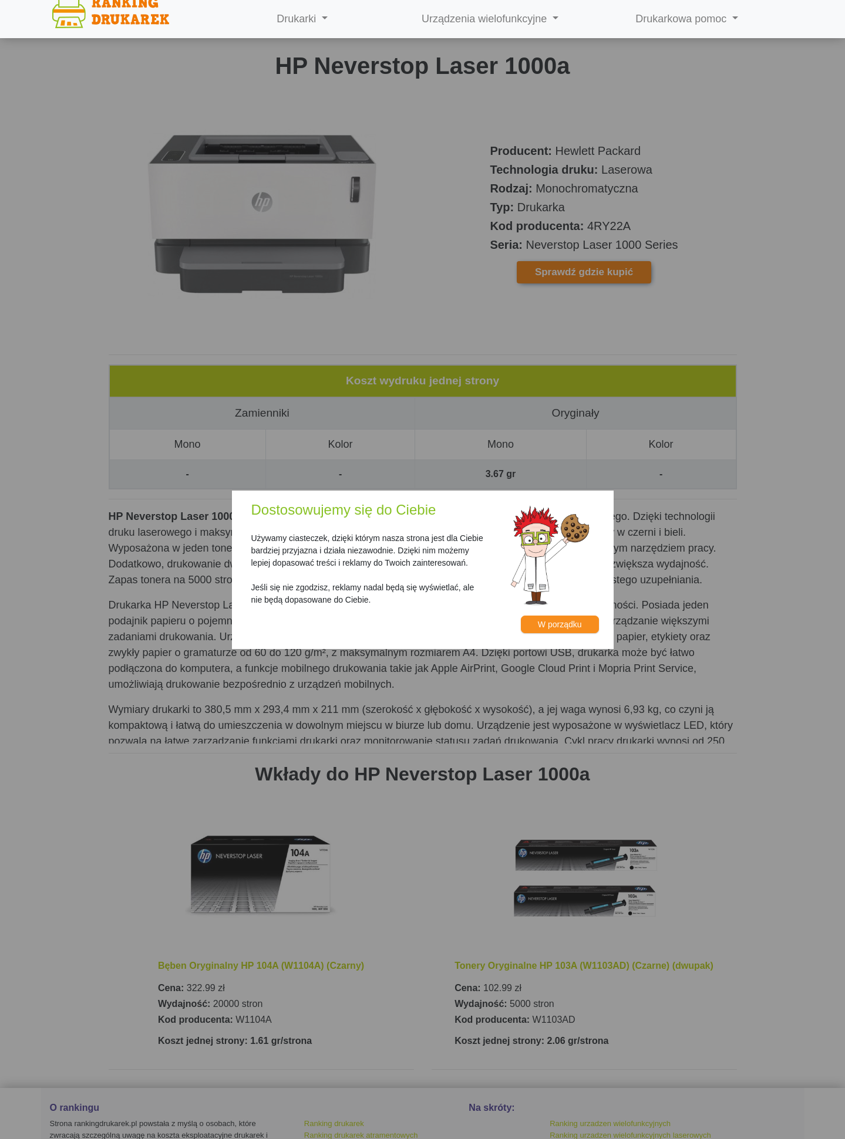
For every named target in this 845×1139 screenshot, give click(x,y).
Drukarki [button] (298, 19)
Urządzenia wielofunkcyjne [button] (486, 19)
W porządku (560, 624)
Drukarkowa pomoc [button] (682, 19)
